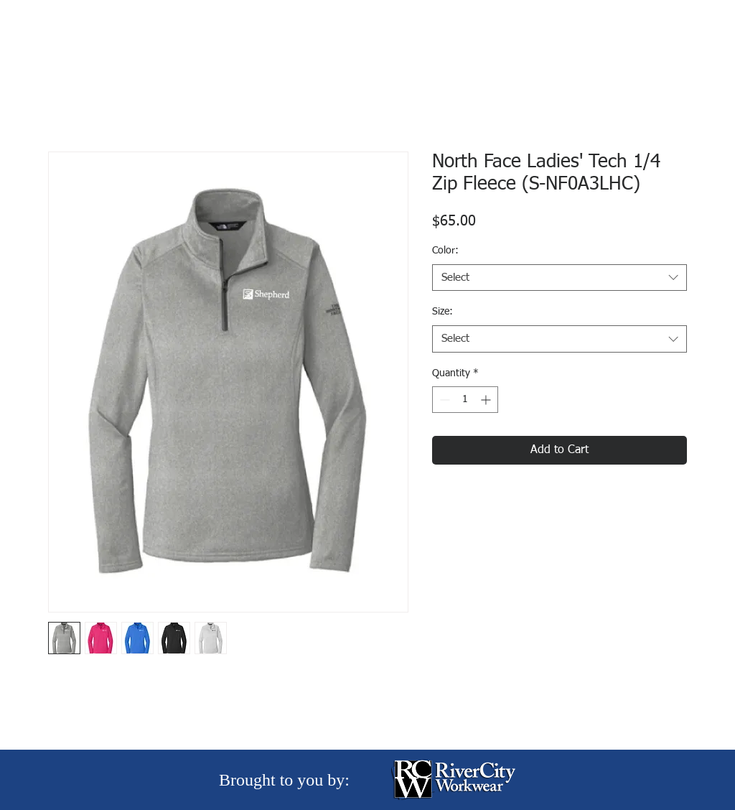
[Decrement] (443, 399)
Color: (445, 251)
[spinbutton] (465, 399)
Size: (442, 312)
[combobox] (559, 278)
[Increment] (487, 399)
